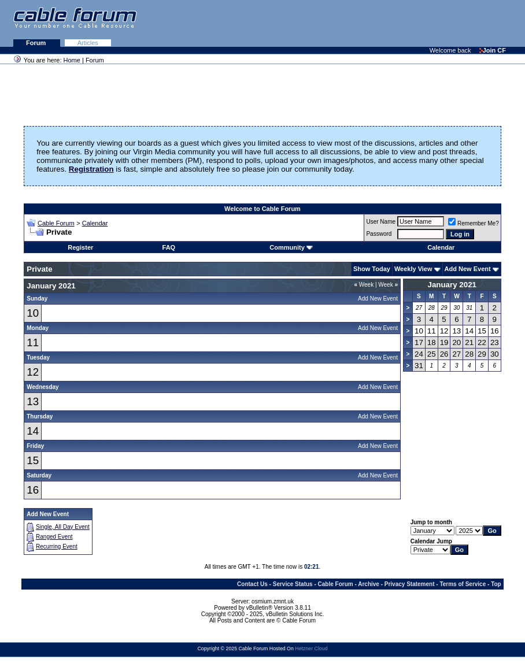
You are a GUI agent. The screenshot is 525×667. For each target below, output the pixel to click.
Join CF (492, 50)
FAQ (169, 247)
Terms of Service (462, 584)
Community (291, 247)
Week (364, 284)
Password (378, 234)
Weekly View (413, 268)
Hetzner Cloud (311, 648)
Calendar (95, 223)
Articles (87, 42)
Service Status (293, 584)
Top (496, 584)
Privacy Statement (409, 584)
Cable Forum (56, 223)
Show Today (371, 268)
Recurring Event (56, 546)
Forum (36, 42)
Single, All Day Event (63, 527)
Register (80, 247)
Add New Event (468, 268)
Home (72, 60)
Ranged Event (54, 536)
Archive (368, 584)
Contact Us (252, 584)
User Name (380, 221)
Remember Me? (473, 223)
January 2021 (451, 284)
